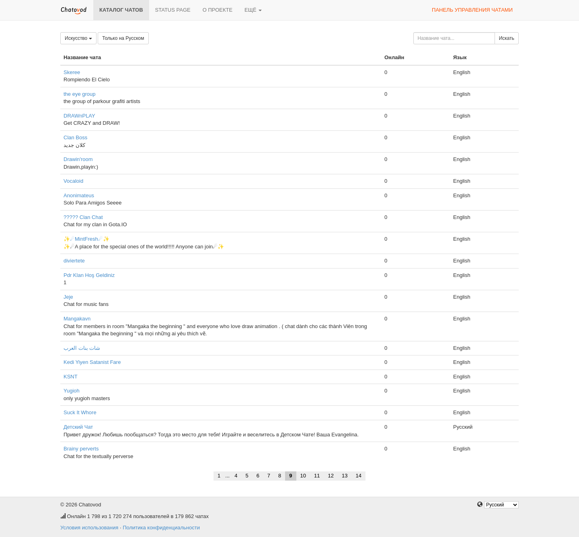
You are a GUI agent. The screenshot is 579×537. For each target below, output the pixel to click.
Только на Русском (123, 38)
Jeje (68, 297)
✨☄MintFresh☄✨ (86, 239)
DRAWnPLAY (79, 116)
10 (303, 476)
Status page (173, 10)
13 (344, 476)
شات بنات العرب (82, 348)
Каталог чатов (121, 10)
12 (331, 476)
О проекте (217, 10)
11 (317, 476)
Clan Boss (75, 137)
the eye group (80, 94)
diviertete (74, 261)
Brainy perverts (81, 449)
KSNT (71, 377)
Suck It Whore (80, 412)
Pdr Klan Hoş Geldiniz (89, 275)
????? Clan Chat (83, 217)
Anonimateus (79, 195)
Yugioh (72, 391)
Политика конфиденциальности (161, 528)
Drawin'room (78, 159)
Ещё (253, 10)
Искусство (78, 38)
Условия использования (89, 528)
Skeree (72, 72)
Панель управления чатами (472, 10)
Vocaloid (73, 181)
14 (358, 476)
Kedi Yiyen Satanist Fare (92, 362)
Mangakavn (77, 319)
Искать (506, 38)
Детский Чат (78, 427)
